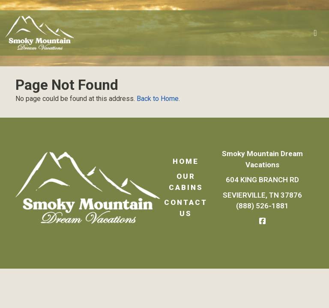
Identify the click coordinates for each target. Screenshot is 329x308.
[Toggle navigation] (315, 33)
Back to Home (158, 99)
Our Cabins (186, 182)
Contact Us (185, 208)
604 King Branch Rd (262, 179)
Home (186, 161)
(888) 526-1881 (262, 205)
